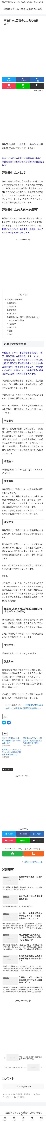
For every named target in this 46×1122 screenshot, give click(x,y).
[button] (37, 86)
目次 (20, 295)
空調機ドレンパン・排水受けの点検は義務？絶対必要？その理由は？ (11, 752)
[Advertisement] (23, 50)
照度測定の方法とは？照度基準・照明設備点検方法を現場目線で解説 (32, 740)
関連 (11, 334)
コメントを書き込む (23, 1086)
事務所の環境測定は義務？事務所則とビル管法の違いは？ (11, 740)
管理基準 (12, 307)
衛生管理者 (7, 769)
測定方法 (12, 314)
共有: (11, 331)
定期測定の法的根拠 (14, 299)
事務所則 (12, 303)
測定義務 (12, 310)
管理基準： (13, 324)
